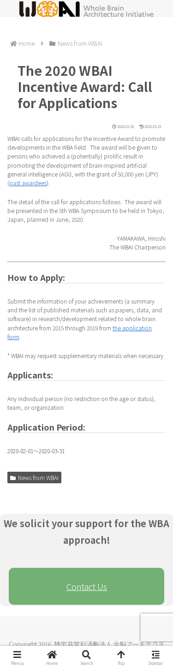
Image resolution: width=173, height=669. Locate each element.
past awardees (28, 183)
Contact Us (86, 586)
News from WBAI (34, 477)
